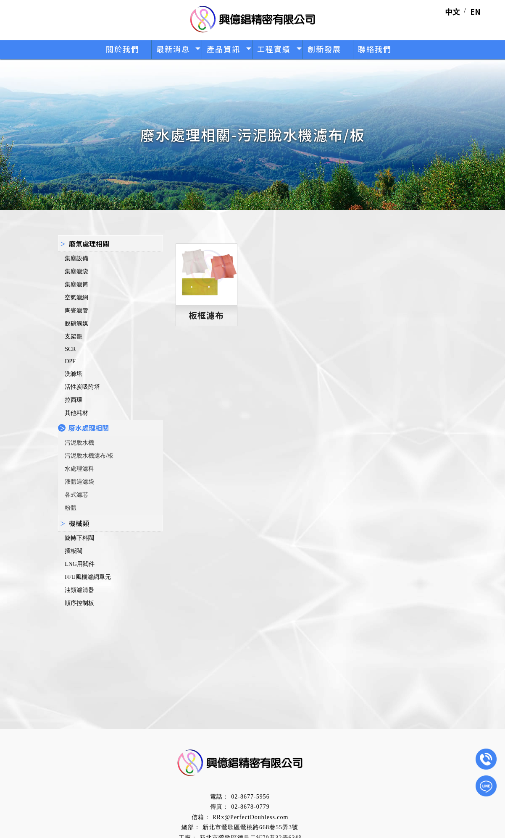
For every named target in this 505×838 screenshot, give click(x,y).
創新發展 (324, 48)
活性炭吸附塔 (82, 387)
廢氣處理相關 (89, 243)
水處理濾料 (79, 469)
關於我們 (122, 48)
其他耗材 (76, 413)
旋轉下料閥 (79, 538)
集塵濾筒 (76, 284)
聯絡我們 (375, 48)
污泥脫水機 (79, 443)
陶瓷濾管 (76, 310)
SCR (70, 349)
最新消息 (173, 48)
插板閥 (73, 551)
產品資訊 (223, 48)
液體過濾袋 (79, 482)
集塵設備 (76, 258)
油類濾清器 (79, 590)
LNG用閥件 (80, 564)
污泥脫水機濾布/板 (89, 456)
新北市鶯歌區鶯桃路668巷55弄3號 (250, 827)
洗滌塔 (73, 374)
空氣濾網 (76, 297)
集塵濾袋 (76, 271)
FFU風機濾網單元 (88, 577)
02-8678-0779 (250, 807)
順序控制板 (79, 603)
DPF (70, 361)
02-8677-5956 (250, 796)
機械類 (79, 523)
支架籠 (73, 336)
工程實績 (274, 48)
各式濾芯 (76, 495)
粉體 (70, 508)
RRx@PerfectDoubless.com (251, 817)
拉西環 (73, 400)
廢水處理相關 (88, 428)
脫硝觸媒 (76, 323)
